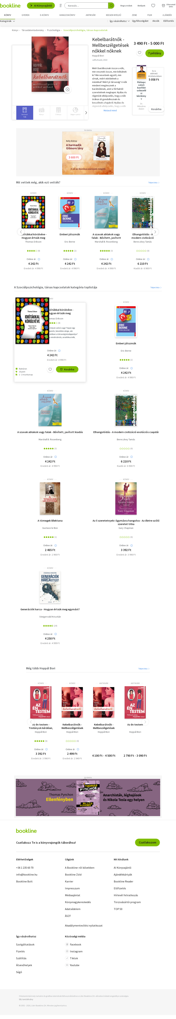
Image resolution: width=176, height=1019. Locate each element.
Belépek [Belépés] (141, 5)
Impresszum (72, 889)
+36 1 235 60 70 (25, 868)
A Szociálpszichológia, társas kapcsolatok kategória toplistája (55, 288)
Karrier (69, 882)
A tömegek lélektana (50, 521)
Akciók (155, 22)
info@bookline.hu (26, 875)
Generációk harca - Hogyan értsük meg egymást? (50, 610)
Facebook (73, 945)
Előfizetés (168, 22)
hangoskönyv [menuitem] (67, 15)
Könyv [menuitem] (7, 15)
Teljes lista (154, 183)
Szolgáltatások (25, 945)
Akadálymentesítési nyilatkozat (84, 926)
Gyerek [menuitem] (26, 15)
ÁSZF (68, 916)
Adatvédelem (72, 910)
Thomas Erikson (33, 242)
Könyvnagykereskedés (78, 903)
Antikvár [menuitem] (91, 15)
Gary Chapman (126, 529)
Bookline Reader (123, 882)
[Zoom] (67, 90)
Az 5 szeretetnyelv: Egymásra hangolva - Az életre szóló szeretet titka (126, 523)
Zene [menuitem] (134, 15)
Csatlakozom (147, 843)
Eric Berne (70, 242)
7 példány (154, 54)
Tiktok (71, 959)
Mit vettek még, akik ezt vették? (38, 183)
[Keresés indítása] (111, 5)
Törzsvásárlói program (127, 903)
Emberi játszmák (70, 235)
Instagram (73, 952)
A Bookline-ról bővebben (79, 868)
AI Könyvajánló (41, 5)
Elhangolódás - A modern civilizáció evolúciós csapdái (142, 237)
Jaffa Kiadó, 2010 (99, 60)
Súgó (19, 973)
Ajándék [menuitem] (167, 15)
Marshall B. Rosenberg (106, 242)
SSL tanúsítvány (26, 1000)
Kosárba (156, 110)
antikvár (103, 684)
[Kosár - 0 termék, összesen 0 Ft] (168, 5)
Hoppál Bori (41, 732)
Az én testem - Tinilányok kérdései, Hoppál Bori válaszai (41, 727)
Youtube (72, 966)
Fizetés (20, 952)
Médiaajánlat (72, 896)
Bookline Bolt (24, 882)
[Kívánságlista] (153, 5)
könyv (33, 194)
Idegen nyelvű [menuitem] (113, 15)
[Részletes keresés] (61, 5)
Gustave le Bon (50, 529)
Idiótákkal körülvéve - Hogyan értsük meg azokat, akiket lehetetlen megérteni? (33, 237)
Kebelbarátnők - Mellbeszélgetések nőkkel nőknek (72, 727)
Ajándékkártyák (123, 875)
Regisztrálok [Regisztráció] (126, 5)
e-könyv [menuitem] (44, 15)
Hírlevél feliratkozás (126, 896)
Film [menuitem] (149, 15)
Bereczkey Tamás (143, 242)
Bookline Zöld (73, 875)
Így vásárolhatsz (118, 22)
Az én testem (135, 725)
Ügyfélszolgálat (140, 22)
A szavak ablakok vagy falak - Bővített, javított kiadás (106, 237)
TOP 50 (118, 910)
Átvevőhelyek (24, 966)
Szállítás (21, 959)
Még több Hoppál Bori (40, 669)
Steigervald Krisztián (50, 617)
